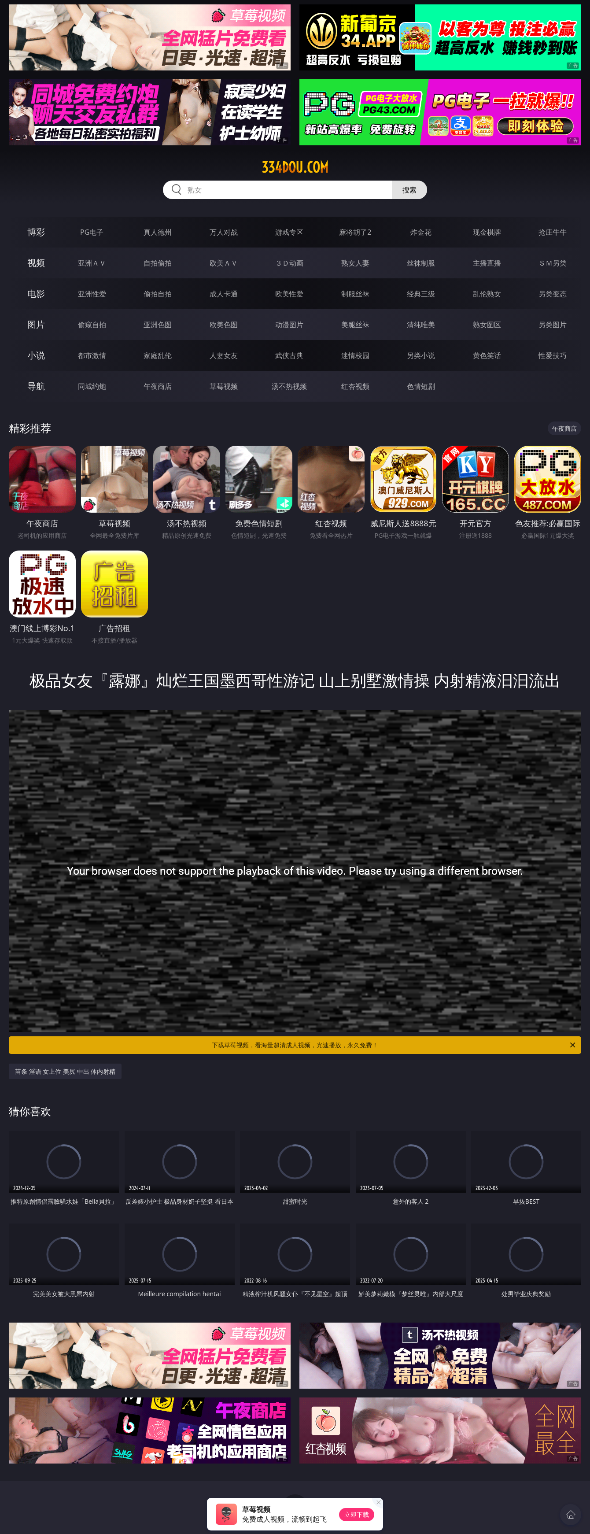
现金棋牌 (487, 232)
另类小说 (421, 355)
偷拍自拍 (158, 294)
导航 (36, 386)
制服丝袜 (355, 294)
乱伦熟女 (487, 294)
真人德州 (158, 232)
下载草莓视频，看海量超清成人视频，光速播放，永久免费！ (394, 1045)
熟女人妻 (355, 263)
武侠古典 (289, 355)
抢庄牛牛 (552, 232)
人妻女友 (224, 355)
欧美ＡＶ (224, 263)
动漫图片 (289, 324)
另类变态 (552, 294)
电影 (36, 293)
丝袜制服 (421, 263)
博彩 (36, 232)
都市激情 (92, 355)
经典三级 (421, 294)
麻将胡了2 (355, 232)
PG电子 (91, 232)
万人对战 (224, 232)
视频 (36, 263)
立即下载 (356, 1514)
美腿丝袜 (355, 324)
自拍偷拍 (158, 263)
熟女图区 (487, 324)
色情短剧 (421, 386)
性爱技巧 (552, 355)
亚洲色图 (158, 324)
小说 (36, 355)
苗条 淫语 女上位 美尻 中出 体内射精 (65, 1071)
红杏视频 (355, 386)
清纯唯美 (421, 324)
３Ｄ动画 (289, 263)
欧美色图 (224, 324)
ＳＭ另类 (552, 263)
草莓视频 (224, 386)
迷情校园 (355, 355)
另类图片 (552, 324)
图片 (36, 324)
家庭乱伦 (158, 355)
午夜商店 (158, 386)
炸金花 (420, 232)
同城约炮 (92, 386)
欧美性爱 (289, 294)
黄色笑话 (487, 355)
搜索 (409, 190)
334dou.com (295, 167)
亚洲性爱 (92, 294)
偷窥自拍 (92, 324)
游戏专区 (289, 232)
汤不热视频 (289, 386)
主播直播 (487, 263)
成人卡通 (224, 294)
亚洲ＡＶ (92, 263)
